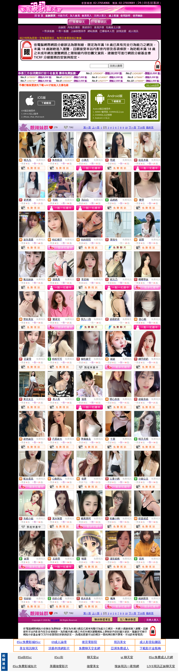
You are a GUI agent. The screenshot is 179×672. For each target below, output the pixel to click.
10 (126, 127)
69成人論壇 (59, 642)
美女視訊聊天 (29, 648)
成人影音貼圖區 (150, 642)
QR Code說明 (152, 85)
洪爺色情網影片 (59, 648)
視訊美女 (120, 642)
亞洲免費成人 (120, 648)
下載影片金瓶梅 (150, 648)
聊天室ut (92, 657)
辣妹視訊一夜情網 (127, 666)
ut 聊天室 (127, 657)
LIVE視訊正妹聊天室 (161, 666)
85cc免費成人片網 (161, 657)
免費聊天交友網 (89, 648)
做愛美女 (93, 666)
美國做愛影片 (59, 666)
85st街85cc (25, 657)
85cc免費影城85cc (29, 642)
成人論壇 (55, 620)
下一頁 (132, 127)
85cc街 (58, 657)
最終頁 (149, 127)
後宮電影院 (89, 642)
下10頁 (141, 127)
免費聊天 (127, 239)
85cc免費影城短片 (25, 666)
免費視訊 (40, 160)
